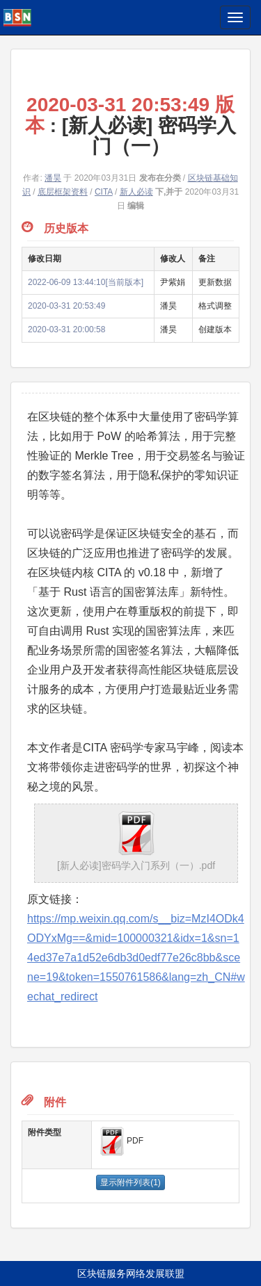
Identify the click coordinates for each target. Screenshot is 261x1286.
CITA (104, 192)
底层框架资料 (63, 192)
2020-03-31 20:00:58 (66, 329)
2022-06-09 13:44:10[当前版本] (85, 282)
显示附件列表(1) (130, 1182)
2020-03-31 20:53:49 (66, 306)
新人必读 (136, 192)
